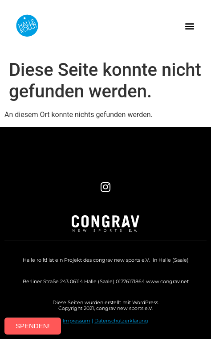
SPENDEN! (33, 326)
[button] (189, 25)
